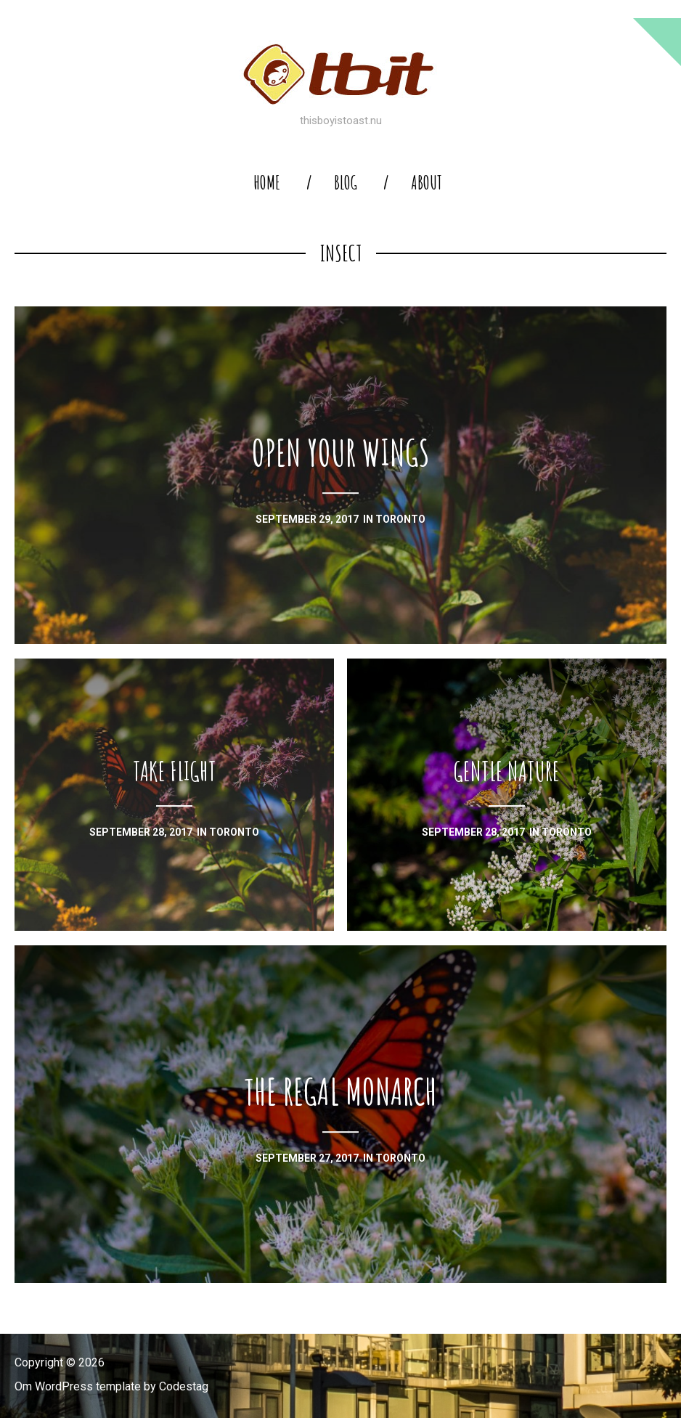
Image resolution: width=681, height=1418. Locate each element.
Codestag (183, 1386)
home (266, 182)
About (426, 182)
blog (345, 182)
